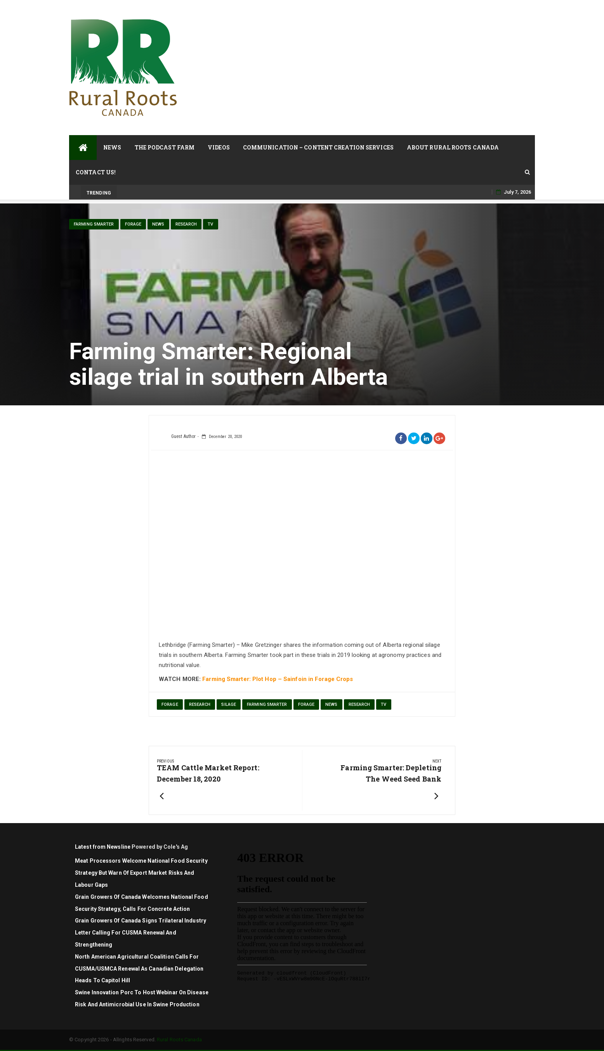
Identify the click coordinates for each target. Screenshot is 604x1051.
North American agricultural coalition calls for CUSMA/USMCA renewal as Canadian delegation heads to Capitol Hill (139, 969)
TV (210, 224)
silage (228, 704)
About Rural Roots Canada (453, 147)
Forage (133, 224)
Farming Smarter (94, 224)
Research (186, 224)
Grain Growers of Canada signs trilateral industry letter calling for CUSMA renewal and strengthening (140, 932)
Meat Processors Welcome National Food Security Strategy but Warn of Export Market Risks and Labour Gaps (141, 873)
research (200, 704)
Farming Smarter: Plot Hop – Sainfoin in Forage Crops (277, 679)
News (112, 147)
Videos (219, 147)
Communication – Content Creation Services (318, 147)
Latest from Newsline (102, 847)
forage (169, 704)
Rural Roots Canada (179, 1039)
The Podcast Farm (165, 147)
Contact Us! (96, 172)
